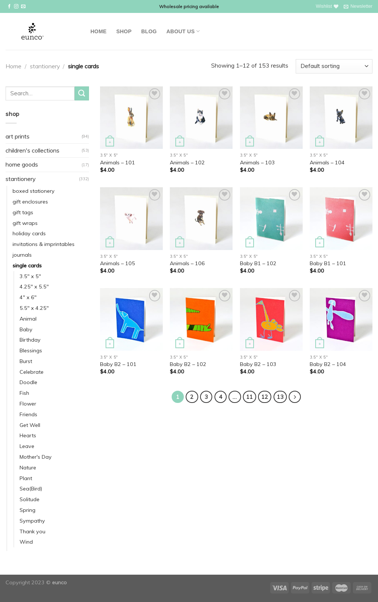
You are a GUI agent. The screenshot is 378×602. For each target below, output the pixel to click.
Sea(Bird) (31, 488)
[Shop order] (334, 66)
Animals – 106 (187, 263)
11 (249, 396)
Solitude (29, 499)
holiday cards (29, 233)
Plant (26, 478)
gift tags (23, 212)
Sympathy (32, 520)
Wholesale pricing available (189, 6)
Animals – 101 (117, 162)
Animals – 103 (257, 162)
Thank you (32, 531)
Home (98, 31)
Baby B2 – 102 (188, 364)
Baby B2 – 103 (258, 364)
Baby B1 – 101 (328, 263)
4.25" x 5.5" (34, 286)
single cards (27, 265)
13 (280, 396)
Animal (28, 318)
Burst (26, 361)
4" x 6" (28, 297)
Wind (26, 541)
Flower (28, 403)
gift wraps (25, 223)
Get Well (30, 425)
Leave (27, 446)
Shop (124, 31)
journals (22, 255)
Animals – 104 (327, 162)
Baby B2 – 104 (328, 364)
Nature (28, 467)
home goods (22, 164)
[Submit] (82, 93)
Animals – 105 (117, 263)
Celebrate (32, 372)
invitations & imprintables (44, 244)
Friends (28, 414)
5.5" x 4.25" (34, 308)
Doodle (28, 382)
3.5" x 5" (30, 276)
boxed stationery (34, 191)
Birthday (30, 339)
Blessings (31, 350)
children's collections (32, 150)
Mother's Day (36, 457)
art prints (18, 136)
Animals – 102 (187, 162)
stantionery (45, 66)
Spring (27, 510)
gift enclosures (30, 201)
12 (264, 396)
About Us (183, 31)
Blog (149, 31)
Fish (24, 393)
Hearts (28, 435)
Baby (26, 329)
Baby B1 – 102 (258, 263)
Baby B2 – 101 (118, 364)
